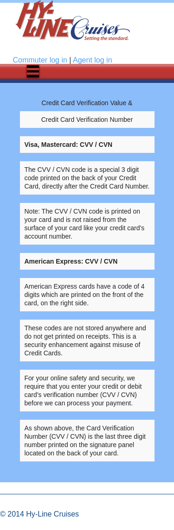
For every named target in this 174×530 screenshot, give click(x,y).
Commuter (40, 60)
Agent (92, 60)
